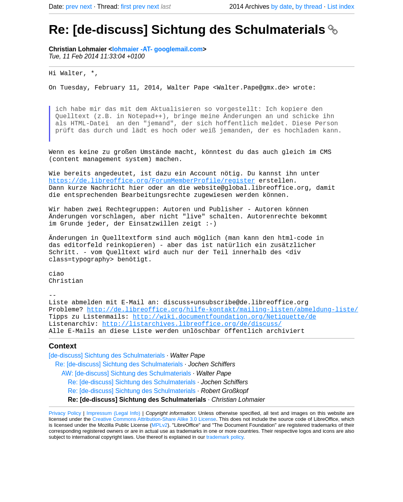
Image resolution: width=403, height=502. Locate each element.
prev (72, 6)
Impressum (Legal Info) (113, 472)
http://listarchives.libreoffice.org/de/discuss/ (192, 380)
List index (340, 6)
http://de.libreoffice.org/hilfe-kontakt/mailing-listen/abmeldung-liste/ (222, 363)
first (126, 6)
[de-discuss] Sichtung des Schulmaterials (107, 414)
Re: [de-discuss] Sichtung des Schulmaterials (193, 29)
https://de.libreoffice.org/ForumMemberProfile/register (152, 205)
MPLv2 (159, 484)
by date (281, 6)
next (86, 6)
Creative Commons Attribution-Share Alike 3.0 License (154, 478)
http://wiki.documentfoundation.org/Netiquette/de (224, 372)
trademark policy (224, 496)
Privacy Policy (65, 472)
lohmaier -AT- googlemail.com (157, 49)
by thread (309, 6)
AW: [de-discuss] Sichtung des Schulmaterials (126, 432)
